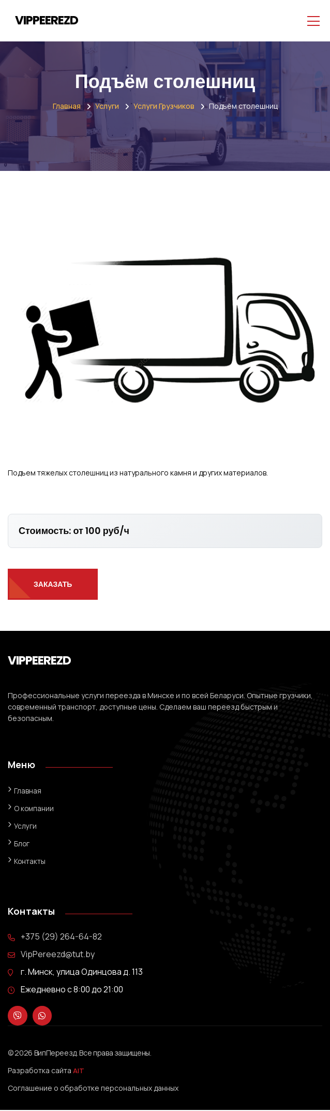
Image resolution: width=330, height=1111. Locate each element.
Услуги (107, 106)
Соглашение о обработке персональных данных (93, 1089)
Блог (22, 843)
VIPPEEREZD (46, 20)
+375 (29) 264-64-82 (61, 936)
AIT (79, 1071)
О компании (34, 808)
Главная (67, 106)
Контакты (30, 861)
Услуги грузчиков (163, 106)
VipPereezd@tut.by (58, 954)
